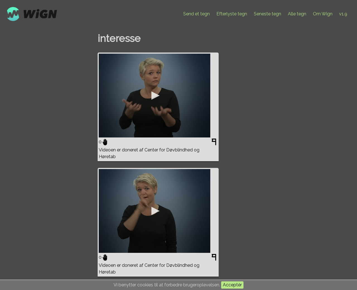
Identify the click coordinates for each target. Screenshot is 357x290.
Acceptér (232, 284)
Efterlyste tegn (231, 13)
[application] (154, 95)
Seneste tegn (267, 13)
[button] (154, 95)
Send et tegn (196, 13)
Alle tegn (297, 13)
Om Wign (322, 13)
